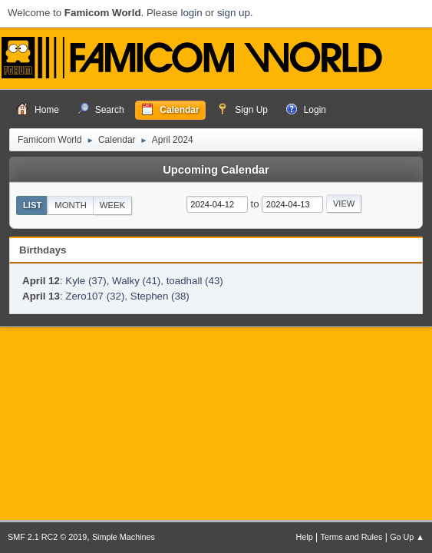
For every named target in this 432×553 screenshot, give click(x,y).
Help (304, 536)
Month (70, 205)
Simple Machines (123, 536)
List (32, 205)
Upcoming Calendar (216, 170)
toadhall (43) (195, 280)
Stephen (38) (160, 296)
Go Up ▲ (407, 536)
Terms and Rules (352, 536)
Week (112, 205)
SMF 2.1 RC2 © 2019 (47, 536)
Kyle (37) (85, 280)
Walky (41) (136, 280)
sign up (233, 12)
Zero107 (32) (94, 296)
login (191, 12)
